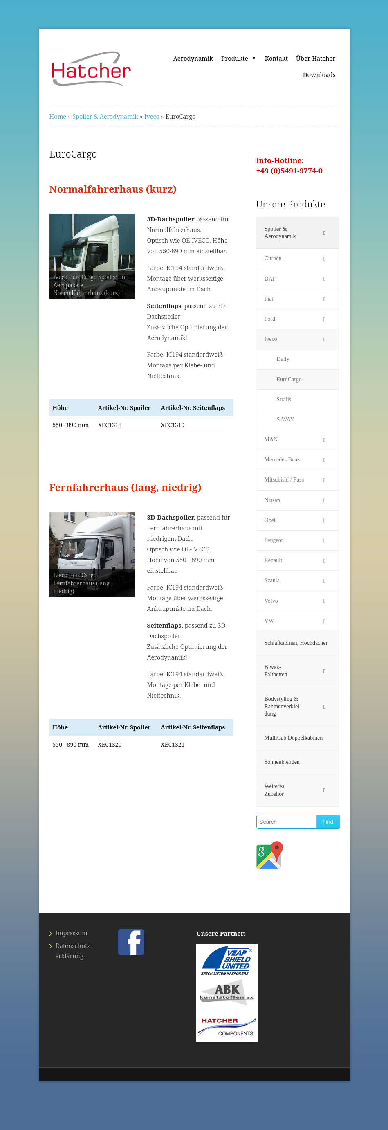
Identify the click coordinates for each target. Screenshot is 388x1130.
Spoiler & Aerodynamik (105, 116)
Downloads (319, 74)
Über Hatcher (316, 58)
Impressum (71, 933)
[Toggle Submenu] (324, 232)
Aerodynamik (193, 58)
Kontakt (276, 58)
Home (58, 116)
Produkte (239, 58)
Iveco (151, 116)
